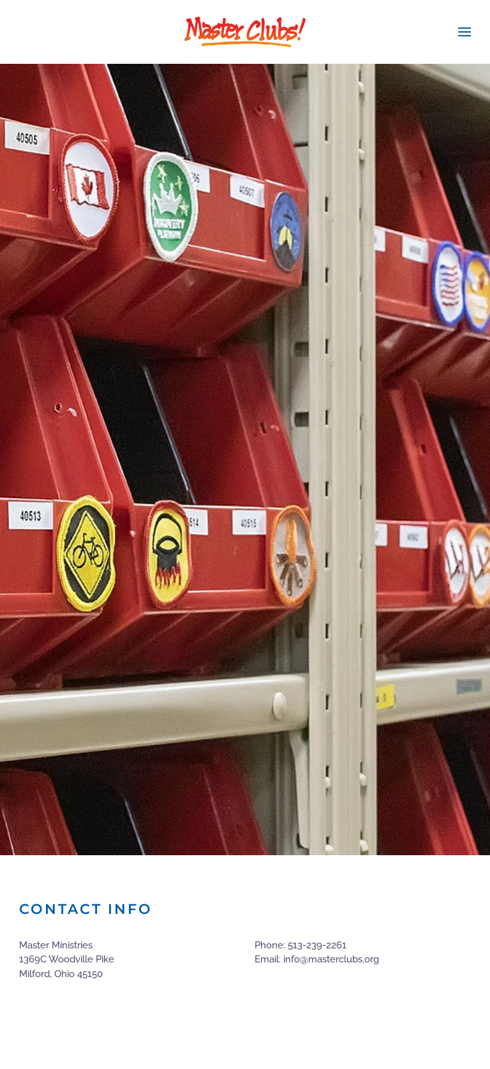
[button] (464, 32)
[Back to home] (245, 32)
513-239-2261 (317, 945)
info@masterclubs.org (331, 959)
